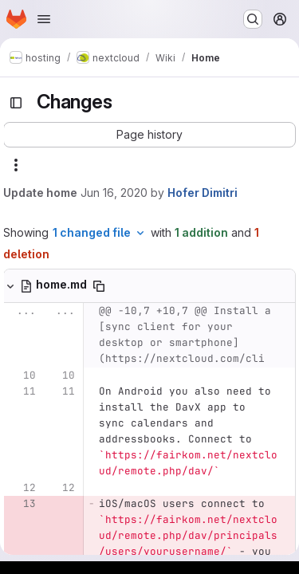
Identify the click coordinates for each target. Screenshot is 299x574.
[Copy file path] (98, 286)
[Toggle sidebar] (16, 103)
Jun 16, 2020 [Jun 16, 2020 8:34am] (114, 192)
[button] (149, 134)
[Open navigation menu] (44, 19)
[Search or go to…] (252, 19)
